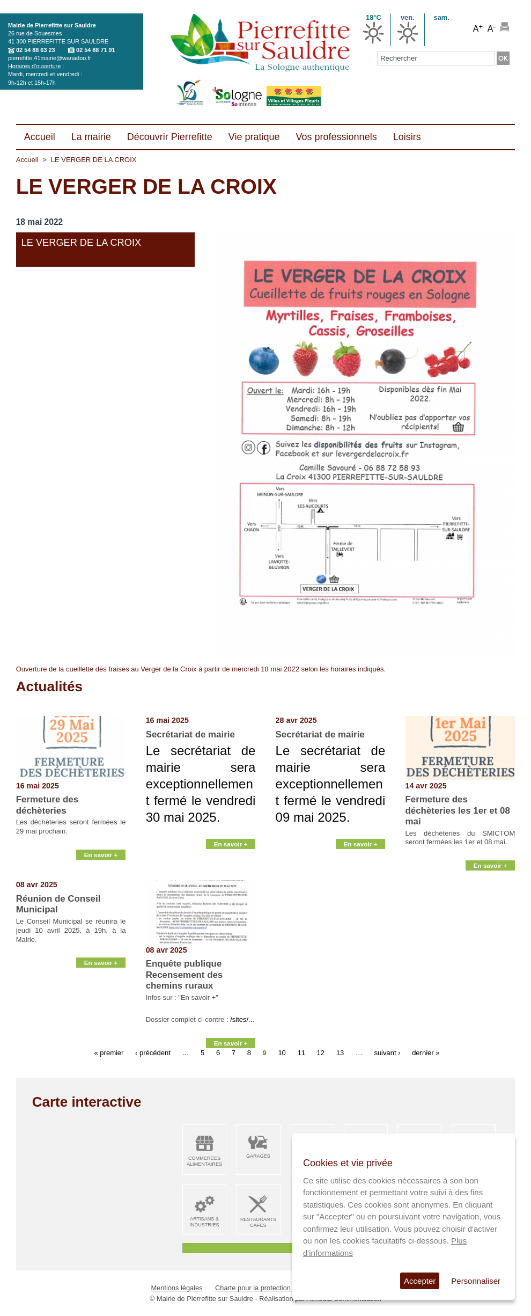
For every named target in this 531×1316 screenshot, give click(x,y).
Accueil (27, 160)
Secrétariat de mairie (190, 734)
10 (281, 1052)
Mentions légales (176, 1288)
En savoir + (101, 867)
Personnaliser (475, 1280)
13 (340, 1052)
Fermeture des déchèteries (47, 804)
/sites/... (242, 1019)
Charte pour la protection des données (273, 1288)
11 (301, 1052)
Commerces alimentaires (204, 1161)
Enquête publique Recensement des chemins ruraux (184, 975)
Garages (258, 1156)
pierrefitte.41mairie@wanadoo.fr (49, 58)
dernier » (425, 1052)
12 (320, 1052)
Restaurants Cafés (258, 1222)
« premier (109, 1052)
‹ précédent (153, 1052)
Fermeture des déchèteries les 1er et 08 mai (457, 810)
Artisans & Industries (204, 1221)
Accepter (420, 1280)
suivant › (387, 1052)
